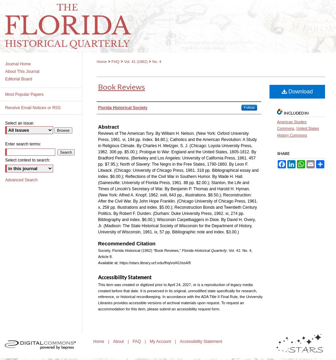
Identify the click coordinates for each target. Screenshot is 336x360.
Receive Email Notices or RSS (33, 107)
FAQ (137, 341)
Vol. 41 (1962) (136, 62)
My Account (161, 341)
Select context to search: (27, 160)
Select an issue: (19, 123)
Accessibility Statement (201, 341)
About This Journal (22, 71)
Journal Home (18, 64)
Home (102, 62)
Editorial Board (18, 79)
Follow (249, 107)
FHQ (115, 62)
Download (297, 91)
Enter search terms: (23, 144)
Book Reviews (121, 86)
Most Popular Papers (24, 94)
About (119, 341)
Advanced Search (21, 180)
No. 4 (156, 62)
